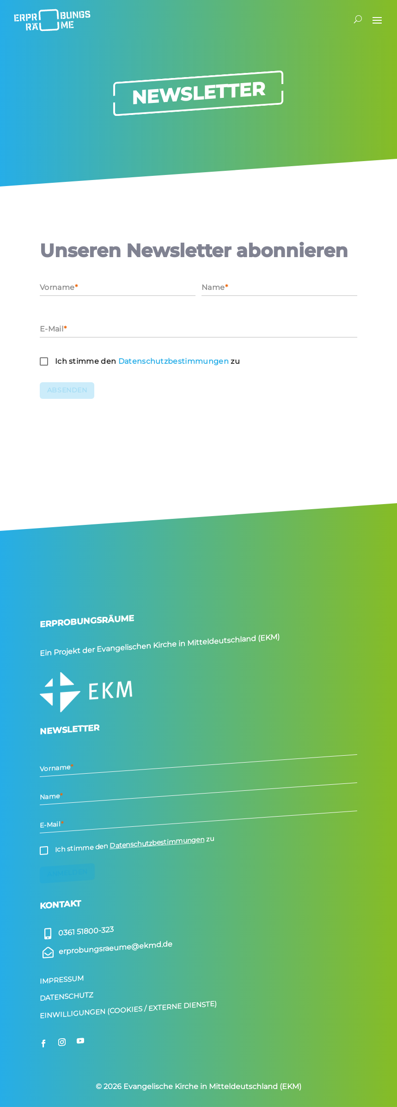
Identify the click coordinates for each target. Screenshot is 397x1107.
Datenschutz (66, 996)
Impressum (62, 980)
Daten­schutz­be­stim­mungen (173, 361)
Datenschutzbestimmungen (157, 842)
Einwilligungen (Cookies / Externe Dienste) (128, 1009)
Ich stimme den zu (147, 361)
